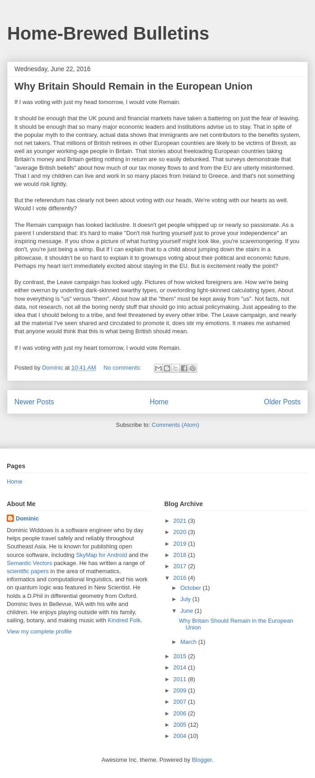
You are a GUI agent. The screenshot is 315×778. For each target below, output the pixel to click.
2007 (180, 701)
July (186, 599)
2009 (180, 690)
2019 (180, 543)
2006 (180, 713)
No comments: (123, 367)
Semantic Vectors (29, 563)
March (189, 641)
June (187, 610)
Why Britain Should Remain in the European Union (133, 86)
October (191, 587)
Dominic (27, 518)
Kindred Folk (124, 620)
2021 (180, 520)
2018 (180, 555)
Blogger (202, 759)
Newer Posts (34, 402)
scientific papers (28, 571)
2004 (180, 736)
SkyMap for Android (101, 555)
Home (159, 402)
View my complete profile (39, 631)
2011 (180, 679)
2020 (180, 532)
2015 (180, 656)
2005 (180, 724)
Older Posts (282, 402)
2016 (180, 577)
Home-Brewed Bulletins (108, 33)
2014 (180, 667)
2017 (180, 566)
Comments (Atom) (175, 424)
